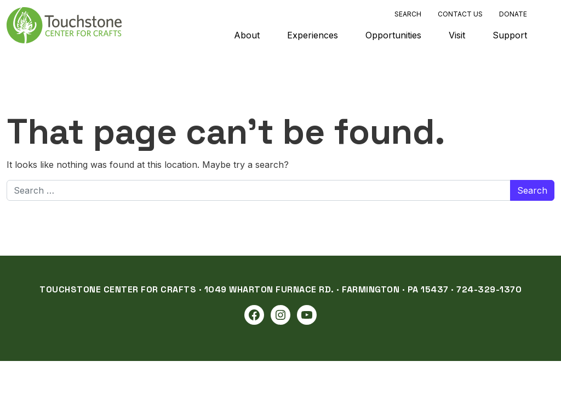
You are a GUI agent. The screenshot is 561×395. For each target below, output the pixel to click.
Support (510, 35)
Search (407, 14)
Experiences (312, 35)
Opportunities (393, 35)
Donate (513, 14)
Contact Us (460, 14)
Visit (457, 35)
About (247, 35)
